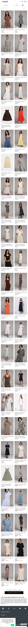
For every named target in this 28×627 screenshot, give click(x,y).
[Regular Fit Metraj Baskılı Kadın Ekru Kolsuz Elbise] (20, 186)
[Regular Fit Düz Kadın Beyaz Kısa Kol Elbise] (7, 329)
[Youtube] (20, 608)
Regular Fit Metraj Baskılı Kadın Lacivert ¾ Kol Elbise (6, 221)
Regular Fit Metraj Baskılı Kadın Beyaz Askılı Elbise (6, 197)
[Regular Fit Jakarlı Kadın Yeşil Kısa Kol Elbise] (7, 426)
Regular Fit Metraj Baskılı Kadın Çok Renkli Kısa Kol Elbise (6, 365)
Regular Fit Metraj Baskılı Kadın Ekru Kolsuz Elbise (20, 197)
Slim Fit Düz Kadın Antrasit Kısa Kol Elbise (20, 533)
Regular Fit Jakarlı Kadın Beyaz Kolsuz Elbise (20, 340)
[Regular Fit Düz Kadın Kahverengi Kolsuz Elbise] (7, 378)
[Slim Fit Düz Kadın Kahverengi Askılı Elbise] (7, 282)
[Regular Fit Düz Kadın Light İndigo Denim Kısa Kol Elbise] (7, 523)
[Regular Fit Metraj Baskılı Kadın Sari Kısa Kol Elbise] (20, 234)
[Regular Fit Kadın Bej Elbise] (20, 572)
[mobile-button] (26, 1)
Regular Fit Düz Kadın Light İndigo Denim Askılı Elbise (20, 508)
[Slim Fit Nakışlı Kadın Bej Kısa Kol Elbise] (7, 548)
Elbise (7, 8)
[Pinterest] (25, 608)
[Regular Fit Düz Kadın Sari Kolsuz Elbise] (7, 163)
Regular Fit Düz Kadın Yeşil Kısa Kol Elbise (20, 173)
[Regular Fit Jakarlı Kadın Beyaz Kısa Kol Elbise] (7, 402)
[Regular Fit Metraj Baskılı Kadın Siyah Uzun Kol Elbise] (20, 353)
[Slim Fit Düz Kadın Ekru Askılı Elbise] (20, 258)
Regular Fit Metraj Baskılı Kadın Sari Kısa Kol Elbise (20, 245)
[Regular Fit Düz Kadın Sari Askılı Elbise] (20, 139)
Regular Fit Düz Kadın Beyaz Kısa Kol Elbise (7, 340)
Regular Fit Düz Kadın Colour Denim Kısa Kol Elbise (20, 461)
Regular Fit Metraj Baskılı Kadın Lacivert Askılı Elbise (20, 221)
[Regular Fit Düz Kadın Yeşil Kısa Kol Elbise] (20, 163)
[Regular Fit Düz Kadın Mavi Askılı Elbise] (7, 139)
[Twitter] (14, 608)
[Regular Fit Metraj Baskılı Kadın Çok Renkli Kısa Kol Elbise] (7, 353)
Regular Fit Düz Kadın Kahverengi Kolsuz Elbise (6, 389)
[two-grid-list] (22, 5)
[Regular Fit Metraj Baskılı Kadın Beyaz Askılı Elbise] (7, 186)
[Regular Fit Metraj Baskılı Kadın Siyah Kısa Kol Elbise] (20, 426)
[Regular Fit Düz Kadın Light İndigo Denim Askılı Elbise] (20, 498)
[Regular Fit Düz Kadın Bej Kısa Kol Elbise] (7, 67)
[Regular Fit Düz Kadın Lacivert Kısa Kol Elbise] (20, 378)
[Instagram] (8, 608)
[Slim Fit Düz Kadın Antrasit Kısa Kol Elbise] (20, 523)
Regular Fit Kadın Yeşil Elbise (7, 53)
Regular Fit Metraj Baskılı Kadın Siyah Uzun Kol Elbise (20, 364)
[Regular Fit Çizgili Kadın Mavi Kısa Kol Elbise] (7, 498)
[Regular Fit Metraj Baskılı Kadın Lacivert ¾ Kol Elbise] (7, 210)
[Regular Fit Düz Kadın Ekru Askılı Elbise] (20, 91)
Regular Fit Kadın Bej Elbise (20, 582)
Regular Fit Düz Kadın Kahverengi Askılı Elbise (6, 126)
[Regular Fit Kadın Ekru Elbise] (20, 474)
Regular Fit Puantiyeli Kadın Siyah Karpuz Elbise (6, 269)
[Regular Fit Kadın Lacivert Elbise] (20, 19)
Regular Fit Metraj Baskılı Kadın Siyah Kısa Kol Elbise (20, 437)
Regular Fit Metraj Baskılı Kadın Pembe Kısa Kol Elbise (7, 245)
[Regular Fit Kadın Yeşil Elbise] (7, 43)
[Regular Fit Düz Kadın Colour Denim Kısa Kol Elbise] (20, 450)
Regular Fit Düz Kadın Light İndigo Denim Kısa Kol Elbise (7, 533)
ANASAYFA (3, 8)
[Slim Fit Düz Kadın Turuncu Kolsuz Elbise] (7, 306)
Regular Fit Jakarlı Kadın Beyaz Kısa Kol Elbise (6, 413)
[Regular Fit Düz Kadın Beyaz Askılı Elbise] (20, 67)
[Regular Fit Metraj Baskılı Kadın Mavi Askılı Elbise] (7, 474)
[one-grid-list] (24, 5)
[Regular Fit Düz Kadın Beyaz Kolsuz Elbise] (7, 91)
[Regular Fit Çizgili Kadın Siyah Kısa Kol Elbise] (20, 43)
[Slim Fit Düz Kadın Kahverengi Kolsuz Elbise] (20, 282)
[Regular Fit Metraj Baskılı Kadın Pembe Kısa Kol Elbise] (7, 234)
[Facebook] (3, 608)
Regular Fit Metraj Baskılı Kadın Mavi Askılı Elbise (6, 485)
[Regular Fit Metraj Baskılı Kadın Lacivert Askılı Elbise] (20, 210)
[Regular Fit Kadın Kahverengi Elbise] (7, 19)
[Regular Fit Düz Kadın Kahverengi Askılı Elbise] (7, 115)
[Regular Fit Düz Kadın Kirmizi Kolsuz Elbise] (20, 115)
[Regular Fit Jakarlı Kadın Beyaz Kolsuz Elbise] (20, 329)
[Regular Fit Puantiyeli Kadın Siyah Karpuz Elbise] (7, 258)
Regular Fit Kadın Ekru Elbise (20, 484)
